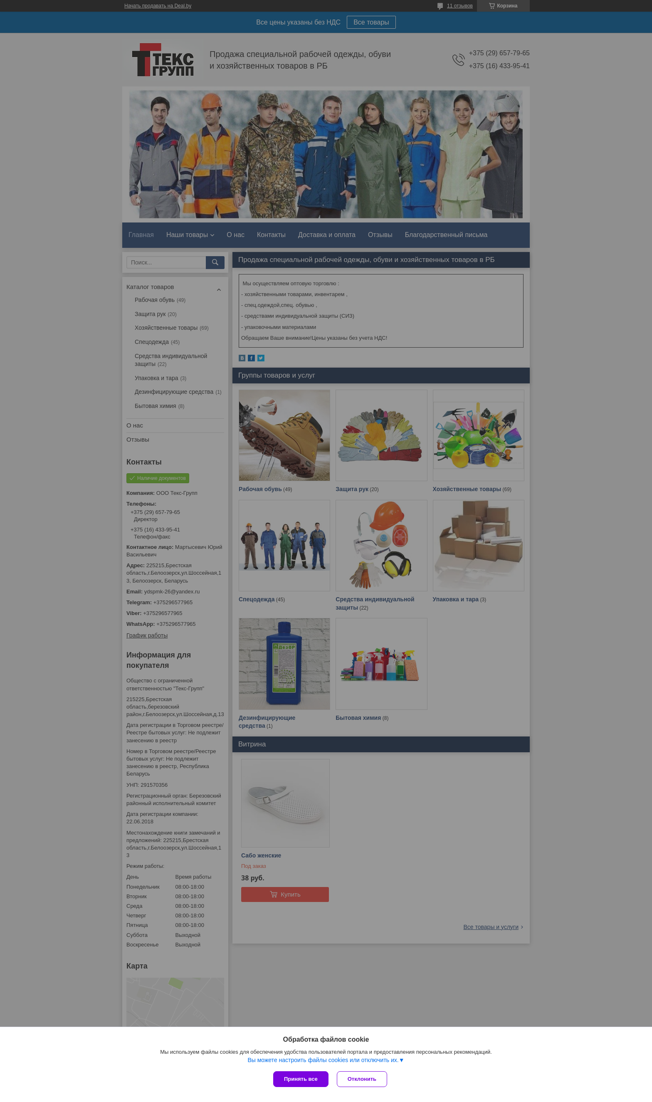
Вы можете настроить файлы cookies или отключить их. (322, 1060)
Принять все (301, 1079)
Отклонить (362, 1079)
